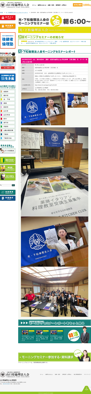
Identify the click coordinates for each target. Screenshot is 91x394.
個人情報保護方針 (78, 374)
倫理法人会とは (42, 5)
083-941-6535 (6, 383)
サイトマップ (87, 374)
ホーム (34, 5)
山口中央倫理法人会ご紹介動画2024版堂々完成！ (7, 64)
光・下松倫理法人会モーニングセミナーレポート (17, 12)
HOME (1, 12)
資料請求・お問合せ (61, 5)
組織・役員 (51, 5)
